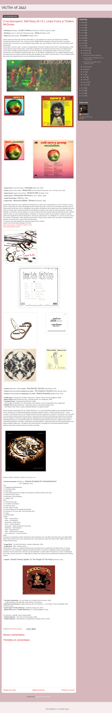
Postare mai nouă (9, 690)
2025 (83, 25)
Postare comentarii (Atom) (43, 696)
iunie (84, 72)
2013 (83, 95)
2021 (83, 35)
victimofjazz (85, 114)
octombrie (86, 53)
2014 (83, 93)
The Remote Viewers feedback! (92, 55)
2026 (83, 22)
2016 (83, 88)
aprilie (85, 77)
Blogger (67, 709)
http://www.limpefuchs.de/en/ (11, 226)
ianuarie (85, 85)
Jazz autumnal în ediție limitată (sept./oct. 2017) (92, 62)
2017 (83, 45)
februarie (86, 82)
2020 (83, 38)
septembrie (86, 67)
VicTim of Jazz (14, 7)
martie (85, 79)
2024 (83, 27)
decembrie (86, 48)
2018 (83, 43)
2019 (83, 40)
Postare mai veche (67, 690)
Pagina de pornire (38, 690)
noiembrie (86, 50)
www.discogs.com (30, 477)
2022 (83, 33)
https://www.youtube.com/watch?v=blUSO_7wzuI (17, 225)
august (85, 69)
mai (84, 74)
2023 (83, 30)
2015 (83, 90)
